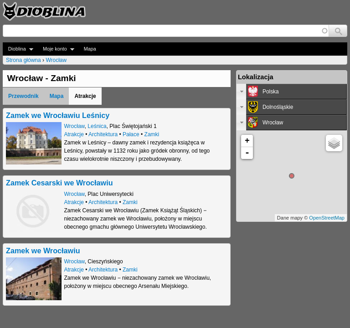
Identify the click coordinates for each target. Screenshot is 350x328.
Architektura (103, 134)
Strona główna (23, 60)
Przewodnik (23, 96)
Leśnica (97, 126)
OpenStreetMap (327, 217)
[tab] (292, 91)
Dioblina (18, 49)
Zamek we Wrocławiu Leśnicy (57, 115)
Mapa (90, 48)
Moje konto (55, 49)
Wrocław (56, 60)
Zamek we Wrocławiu (43, 250)
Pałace (131, 134)
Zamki (152, 134)
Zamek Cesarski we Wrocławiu (59, 183)
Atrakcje (74, 134)
